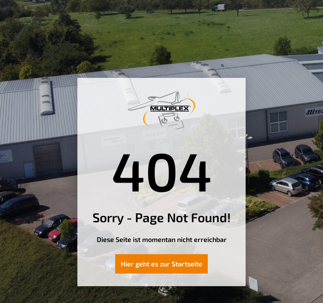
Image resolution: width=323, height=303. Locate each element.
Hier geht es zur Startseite (161, 264)
